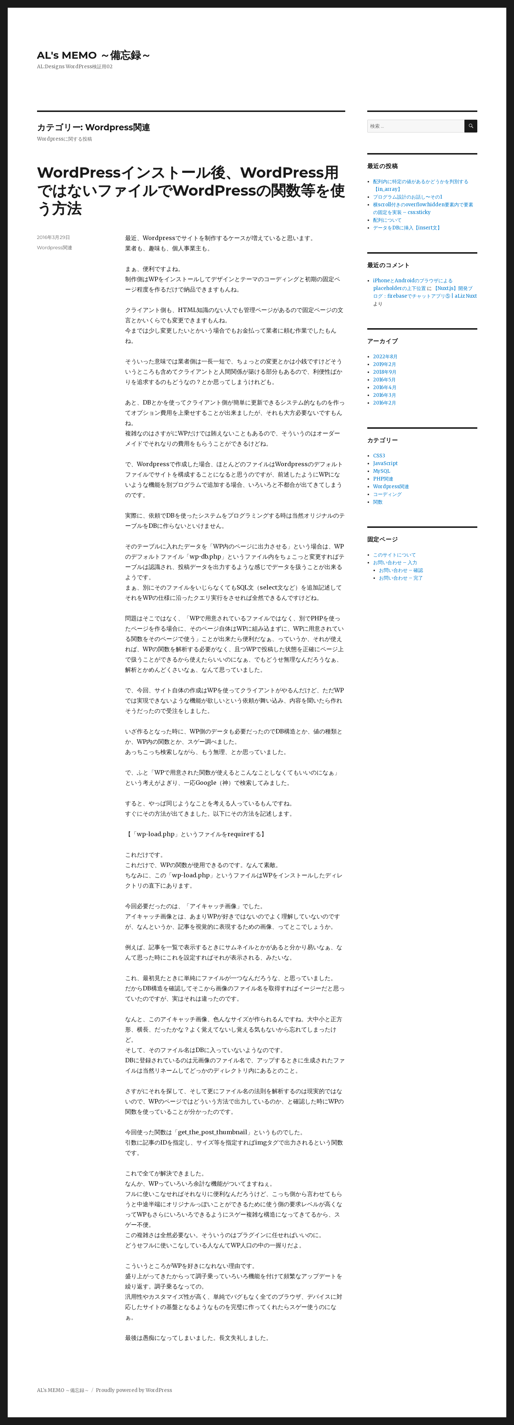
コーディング (387, 494)
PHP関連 (383, 479)
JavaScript (385, 463)
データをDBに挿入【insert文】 (407, 228)
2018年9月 (385, 372)
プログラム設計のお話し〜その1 (407, 197)
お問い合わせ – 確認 (401, 570)
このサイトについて (394, 555)
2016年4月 (385, 387)
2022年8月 (385, 356)
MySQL (381, 471)
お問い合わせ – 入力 (395, 562)
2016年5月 (384, 380)
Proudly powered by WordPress (134, 1390)
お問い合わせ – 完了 (401, 578)
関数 (378, 502)
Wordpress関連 (54, 247)
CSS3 (379, 456)
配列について (387, 220)
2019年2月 (384, 364)
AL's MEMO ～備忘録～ (94, 55)
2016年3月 (384, 395)
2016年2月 (384, 403)
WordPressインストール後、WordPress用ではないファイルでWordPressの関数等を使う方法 (191, 190)
